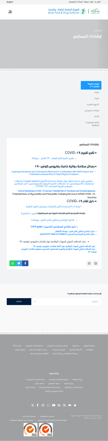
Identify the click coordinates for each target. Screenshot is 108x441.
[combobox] (66, 301)
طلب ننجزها (88, 2)
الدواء (96, 98)
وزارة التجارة (30, 387)
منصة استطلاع (54, 383)
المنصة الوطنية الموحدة (58, 379)
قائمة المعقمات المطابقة (92, 124)
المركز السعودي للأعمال (54, 391)
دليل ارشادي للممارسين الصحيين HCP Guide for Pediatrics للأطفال (67, 234)
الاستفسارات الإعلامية (34, 346)
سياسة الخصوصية (47, 416)
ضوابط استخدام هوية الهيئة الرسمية (52, 420)
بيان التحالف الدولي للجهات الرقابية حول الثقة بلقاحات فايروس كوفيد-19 (64, 246)
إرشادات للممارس (91, 111)
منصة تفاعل (39, 383)
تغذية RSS (17, 346)
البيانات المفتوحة (76, 2)
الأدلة (96, 116)
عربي (33, 213)
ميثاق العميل (20, 350)
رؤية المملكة (77, 379)
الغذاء (96, 92)
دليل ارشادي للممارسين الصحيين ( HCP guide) (53, 227)
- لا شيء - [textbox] (94, 301)
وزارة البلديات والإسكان (73, 387)
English (10, 2)
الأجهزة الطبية (93, 104)
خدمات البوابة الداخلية (38, 350)
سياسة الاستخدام (29, 416)
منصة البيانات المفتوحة (35, 379)
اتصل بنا (97, 2)
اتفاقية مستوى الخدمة (39, 353)
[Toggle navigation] (10, 12)
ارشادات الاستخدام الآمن (53, 207)
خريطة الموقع (89, 346)
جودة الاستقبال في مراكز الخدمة (65, 353)
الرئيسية (97, 30)
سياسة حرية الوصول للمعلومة (21, 420)
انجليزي (26, 213)
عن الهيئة (76, 346)
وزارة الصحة (68, 383)
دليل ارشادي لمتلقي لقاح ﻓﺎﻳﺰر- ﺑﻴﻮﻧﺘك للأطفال (75, 231)
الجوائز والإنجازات (58, 350)
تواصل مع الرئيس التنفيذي (57, 346)
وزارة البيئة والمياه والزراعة (49, 387)
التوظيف (89, 350)
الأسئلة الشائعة (75, 350)
